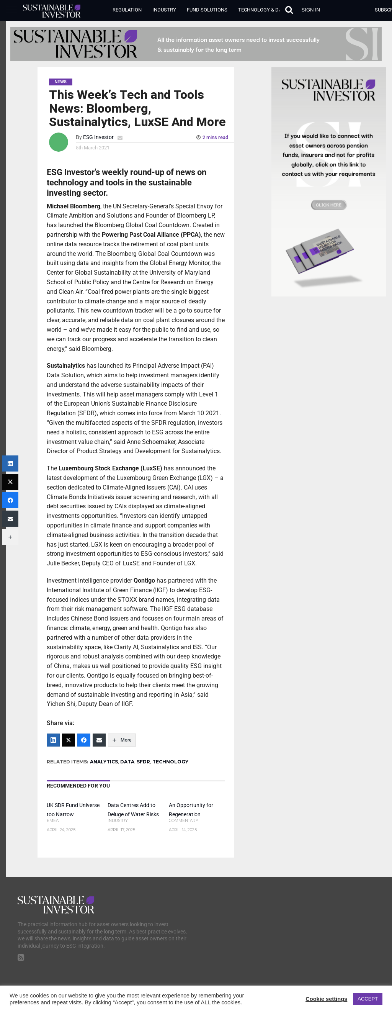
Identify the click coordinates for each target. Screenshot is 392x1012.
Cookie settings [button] (326, 999)
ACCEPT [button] (368, 999)
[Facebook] (83, 740)
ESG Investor (98, 137)
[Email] (99, 740)
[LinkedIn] (53, 740)
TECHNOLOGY (170, 762)
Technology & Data (262, 10)
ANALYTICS (104, 762)
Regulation (127, 10)
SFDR (143, 762)
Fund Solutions (207, 10)
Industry (164, 10)
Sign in (311, 10)
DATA (127, 762)
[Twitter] (68, 740)
